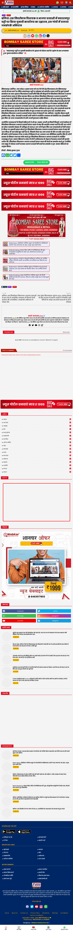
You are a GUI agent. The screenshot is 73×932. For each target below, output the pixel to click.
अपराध (55, 7)
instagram (55, 616)
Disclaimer (45, 913)
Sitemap (55, 913)
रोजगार (37, 468)
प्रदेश (33, 7)
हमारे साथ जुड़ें (8, 879)
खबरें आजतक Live (35, 316)
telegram (55, 621)
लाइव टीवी (33, 928)
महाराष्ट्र (37, 462)
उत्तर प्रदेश (37, 422)
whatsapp (20, 616)
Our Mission (64, 913)
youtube (20, 621)
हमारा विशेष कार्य (9, 872)
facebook (20, 611)
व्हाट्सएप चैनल (64, 928)
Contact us (24, 913)
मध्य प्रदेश (37, 455)
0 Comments (67, 350)
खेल (37, 429)
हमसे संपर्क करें (43, 879)
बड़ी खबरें (5, 7)
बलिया (8, 15)
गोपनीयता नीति (8, 875)
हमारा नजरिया (43, 869)
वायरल (37, 472)
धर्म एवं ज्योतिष (43, 7)
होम (6, 928)
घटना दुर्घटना (37, 432)
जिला (3, 15)
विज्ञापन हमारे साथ (44, 875)
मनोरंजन (37, 459)
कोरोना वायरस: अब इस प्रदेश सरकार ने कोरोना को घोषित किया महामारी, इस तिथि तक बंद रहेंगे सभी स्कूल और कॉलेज (41, 752)
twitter (55, 611)
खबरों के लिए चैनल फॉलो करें (36, 162)
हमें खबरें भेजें (42, 837)
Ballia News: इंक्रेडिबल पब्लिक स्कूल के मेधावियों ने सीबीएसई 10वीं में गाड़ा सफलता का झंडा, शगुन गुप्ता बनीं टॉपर (41, 763)
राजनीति (14, 7)
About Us (15, 913)
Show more (66, 332)
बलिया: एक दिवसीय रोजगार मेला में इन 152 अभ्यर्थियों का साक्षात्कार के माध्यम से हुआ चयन (39, 809)
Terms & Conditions (36, 915)
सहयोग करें (42, 840)
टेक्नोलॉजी (37, 436)
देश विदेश (24, 7)
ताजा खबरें (42, 859)
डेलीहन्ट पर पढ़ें (8, 837)
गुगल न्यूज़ (48, 928)
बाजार (63, 7)
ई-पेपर (6, 840)
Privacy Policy (35, 913)
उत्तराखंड (37, 426)
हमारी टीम (42, 872)
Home (7, 913)
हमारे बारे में (7, 869)
